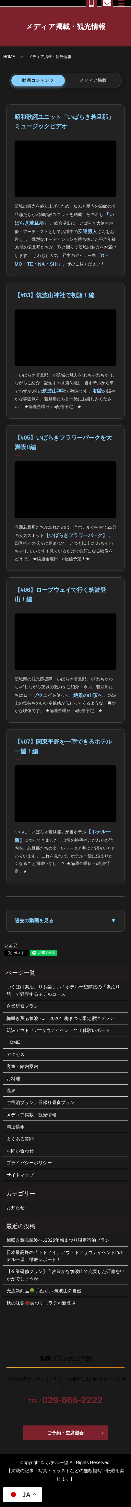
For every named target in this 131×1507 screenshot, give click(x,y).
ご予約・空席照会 (65, 1432)
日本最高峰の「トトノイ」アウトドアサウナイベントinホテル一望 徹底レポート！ (65, 1256)
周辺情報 (15, 1126)
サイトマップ (20, 1175)
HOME (9, 56)
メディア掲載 (93, 80)
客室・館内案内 (22, 1066)
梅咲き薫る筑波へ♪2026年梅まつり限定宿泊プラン (58, 1240)
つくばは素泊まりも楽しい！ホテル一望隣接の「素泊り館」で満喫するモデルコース (63, 990)
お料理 (13, 1078)
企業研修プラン (22, 1006)
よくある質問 (20, 1138)
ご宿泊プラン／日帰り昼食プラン (40, 1102)
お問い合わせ (20, 1150)
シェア (11, 945)
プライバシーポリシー (29, 1162)
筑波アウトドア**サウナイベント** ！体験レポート (58, 1030)
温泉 (11, 1090)
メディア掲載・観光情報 (31, 1114)
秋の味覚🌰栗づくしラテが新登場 (41, 1303)
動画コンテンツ (38, 80)
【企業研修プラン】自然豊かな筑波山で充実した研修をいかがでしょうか (65, 1275)
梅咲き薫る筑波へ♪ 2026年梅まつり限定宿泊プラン (60, 1018)
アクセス (15, 1054)
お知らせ (15, 1207)
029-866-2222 (72, 1399)
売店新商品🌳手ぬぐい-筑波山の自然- (44, 1290)
